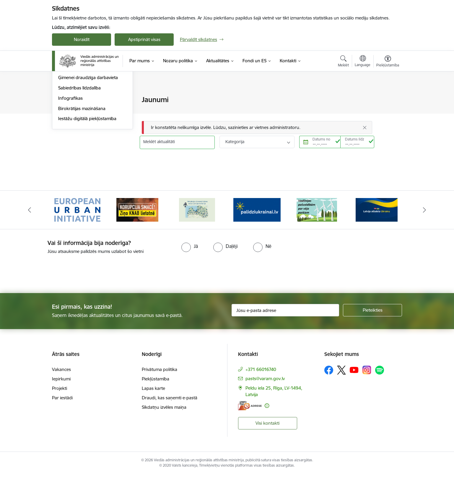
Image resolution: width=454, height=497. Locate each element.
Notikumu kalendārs (78, 100)
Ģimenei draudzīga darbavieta (88, 141)
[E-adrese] (250, 428)
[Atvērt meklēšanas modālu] (343, 62)
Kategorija (234, 141)
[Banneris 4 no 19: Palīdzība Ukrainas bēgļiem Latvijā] (257, 232)
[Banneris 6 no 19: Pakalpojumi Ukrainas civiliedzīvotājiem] (377, 232)
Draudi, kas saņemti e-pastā (169, 420)
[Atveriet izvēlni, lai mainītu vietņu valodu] (362, 61)
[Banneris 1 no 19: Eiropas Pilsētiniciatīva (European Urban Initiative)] (77, 232)
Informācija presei (76, 120)
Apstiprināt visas (144, 39)
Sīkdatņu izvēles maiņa (164, 430)
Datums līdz (354, 139)
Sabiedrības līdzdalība (79, 151)
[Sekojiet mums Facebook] (328, 392)
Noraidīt (82, 39)
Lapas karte (153, 411)
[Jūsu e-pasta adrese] (285, 333)
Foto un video (72, 131)
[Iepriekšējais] (30, 233)
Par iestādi (62, 420)
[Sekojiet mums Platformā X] (341, 392)
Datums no (321, 139)
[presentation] (49, 294)
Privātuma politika (159, 392)
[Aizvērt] (364, 127)
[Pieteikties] (372, 333)
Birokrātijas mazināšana (81, 172)
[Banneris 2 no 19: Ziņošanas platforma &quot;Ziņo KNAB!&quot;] (137, 232)
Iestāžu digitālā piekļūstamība (87, 182)
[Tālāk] (424, 233)
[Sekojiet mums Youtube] (354, 392)
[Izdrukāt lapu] (387, 97)
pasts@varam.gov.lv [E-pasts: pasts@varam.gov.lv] (265, 401)
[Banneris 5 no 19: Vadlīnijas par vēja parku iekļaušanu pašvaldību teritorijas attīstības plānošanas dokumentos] (317, 232)
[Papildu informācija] (267, 428)
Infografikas (70, 161)
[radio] (189, 269)
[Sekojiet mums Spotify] (379, 392)
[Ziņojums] (257, 127)
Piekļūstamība (155, 401)
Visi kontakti (267, 446)
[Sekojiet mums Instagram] (366, 393)
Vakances (61, 392)
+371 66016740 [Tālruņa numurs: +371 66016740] (260, 392)
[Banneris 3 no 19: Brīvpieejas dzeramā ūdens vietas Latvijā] (197, 232)
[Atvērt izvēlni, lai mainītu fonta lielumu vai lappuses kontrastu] (387, 62)
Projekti (59, 411)
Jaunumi (66, 110)
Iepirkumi (61, 401)
